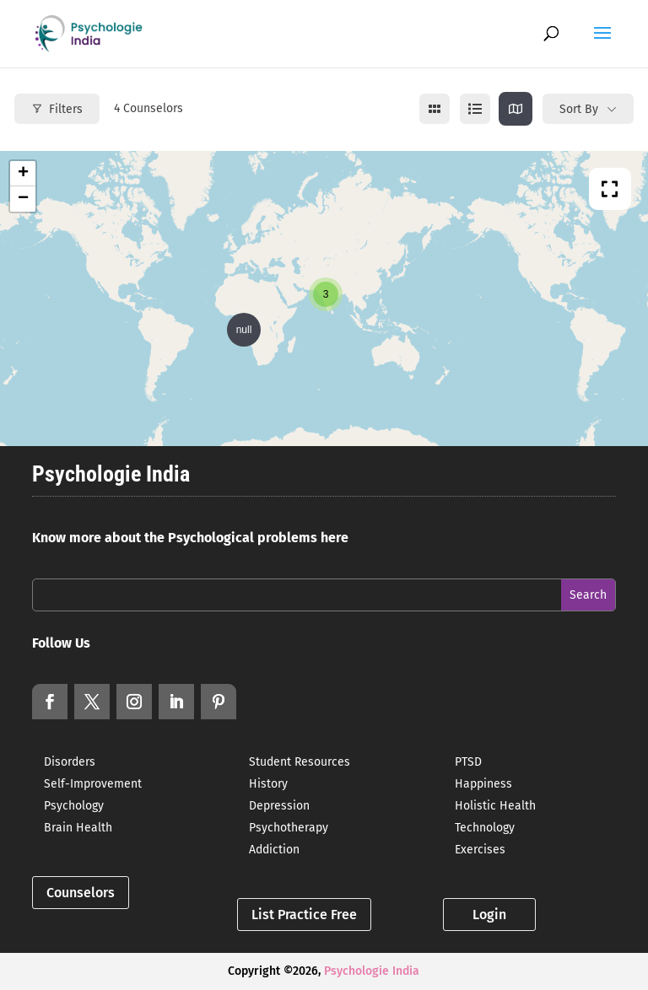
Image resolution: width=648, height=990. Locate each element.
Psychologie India (371, 971)
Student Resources (299, 762)
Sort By (578, 109)
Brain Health (78, 828)
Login (489, 915)
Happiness (483, 784)
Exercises (480, 849)
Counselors (80, 893)
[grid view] (434, 109)
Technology (485, 828)
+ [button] (23, 173)
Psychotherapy (288, 828)
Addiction (274, 849)
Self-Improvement (93, 784)
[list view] (475, 109)
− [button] (23, 199)
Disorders (69, 762)
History (268, 784)
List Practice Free (304, 915)
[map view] (515, 109)
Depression (279, 806)
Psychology (74, 806)
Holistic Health (495, 806)
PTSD (468, 762)
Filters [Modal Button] (57, 109)
